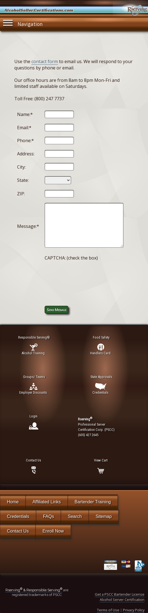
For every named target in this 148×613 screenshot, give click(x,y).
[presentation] (86, 277)
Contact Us (18, 531)
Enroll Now (53, 531)
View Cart (101, 460)
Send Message (56, 309)
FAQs (48, 516)
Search (75, 516)
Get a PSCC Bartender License (119, 594)
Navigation (23, 22)
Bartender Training (93, 501)
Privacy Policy (133, 609)
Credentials (18, 516)
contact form (44, 61)
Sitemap (104, 516)
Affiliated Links (47, 501)
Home (13, 501)
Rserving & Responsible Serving (34, 590)
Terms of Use (108, 609)
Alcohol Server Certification (122, 599)
